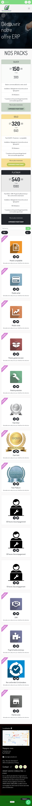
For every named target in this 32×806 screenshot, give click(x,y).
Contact (5, 2)
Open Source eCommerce (23, 802)
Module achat (16, 293)
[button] (28, 232)
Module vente (16, 325)
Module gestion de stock (16, 358)
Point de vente (16, 715)
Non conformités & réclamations (16, 682)
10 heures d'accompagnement (16, 586)
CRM (16, 617)
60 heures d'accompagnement (16, 554)
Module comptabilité (16, 260)
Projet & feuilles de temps (16, 650)
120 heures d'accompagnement (16, 522)
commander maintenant (16, 222)
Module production (16, 390)
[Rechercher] (28, 228)
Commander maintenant (16, 109)
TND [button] (4, 232)
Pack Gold (16, 455)
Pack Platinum (16, 488)
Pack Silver (16, 423)
